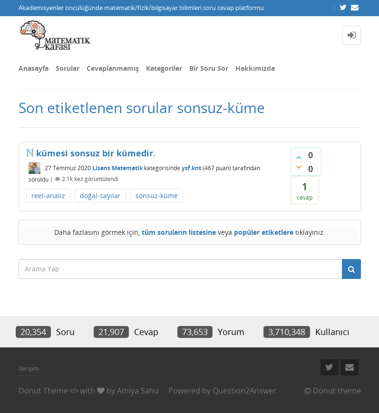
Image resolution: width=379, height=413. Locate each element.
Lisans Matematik (117, 168)
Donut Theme (43, 390)
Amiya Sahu (138, 390)
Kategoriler (164, 68)
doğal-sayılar (100, 195)
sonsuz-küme (157, 195)
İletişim (29, 368)
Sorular (67, 68)
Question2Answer (244, 390)
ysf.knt (191, 168)
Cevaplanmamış (113, 68)
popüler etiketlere (263, 232)
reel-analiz (48, 195)
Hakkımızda (255, 68)
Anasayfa (34, 68)
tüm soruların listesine (179, 232)
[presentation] (30, 153)
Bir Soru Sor (208, 68)
